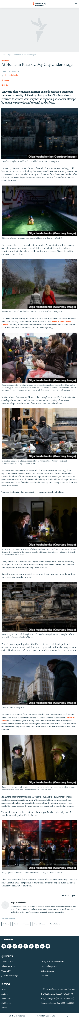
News (3, 989)
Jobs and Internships (9, 976)
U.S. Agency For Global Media (52, 962)
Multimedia (6, 1003)
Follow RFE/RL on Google (45, 1016)
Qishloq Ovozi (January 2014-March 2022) (58, 989)
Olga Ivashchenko (11, 75)
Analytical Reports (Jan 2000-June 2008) (57, 999)
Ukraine (5, 61)
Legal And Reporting (49, 966)
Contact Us (45, 976)
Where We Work (8, 966)
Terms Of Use (6, 971)
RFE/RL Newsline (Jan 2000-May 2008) (57, 994)
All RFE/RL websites (17, 1016)
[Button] (5, 81)
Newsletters (6, 999)
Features (4, 994)
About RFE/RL (7, 962)
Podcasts (4, 1008)
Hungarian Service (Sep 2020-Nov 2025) (57, 1003)
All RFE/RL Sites (47, 971)
